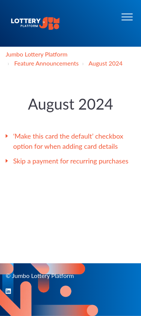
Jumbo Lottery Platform (36, 54)
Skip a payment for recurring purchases (70, 161)
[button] (126, 16)
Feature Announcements (46, 63)
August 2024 (105, 63)
